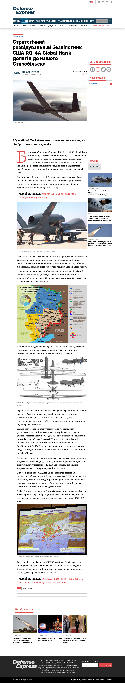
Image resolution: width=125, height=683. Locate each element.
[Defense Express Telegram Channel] (111, 2)
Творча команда (29, 26)
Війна (28, 588)
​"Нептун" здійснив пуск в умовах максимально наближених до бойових (23, 640)
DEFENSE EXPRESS (31, 72)
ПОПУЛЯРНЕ (95, 167)
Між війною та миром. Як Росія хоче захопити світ (48, 639)
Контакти (84, 26)
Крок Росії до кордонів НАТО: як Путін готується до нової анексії (75, 640)
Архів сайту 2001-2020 (101, 26)
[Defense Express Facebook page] (99, 2)
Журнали (42, 26)
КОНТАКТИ (109, 680)
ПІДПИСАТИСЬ (106, 665)
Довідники (52, 26)
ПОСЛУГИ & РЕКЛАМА (88, 680)
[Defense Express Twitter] (107, 2)
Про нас (16, 26)
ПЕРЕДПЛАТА (100, 680)
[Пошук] (110, 21)
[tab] (93, 161)
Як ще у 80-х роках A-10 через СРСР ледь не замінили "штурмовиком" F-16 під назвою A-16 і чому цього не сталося (99, 195)
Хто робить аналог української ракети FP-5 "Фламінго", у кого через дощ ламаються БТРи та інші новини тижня (98, 246)
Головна (15, 36)
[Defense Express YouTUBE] (103, 2)
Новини (21, 36)
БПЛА (23, 588)
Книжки (61, 26)
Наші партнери (72, 26)
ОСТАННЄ (94, 161)
